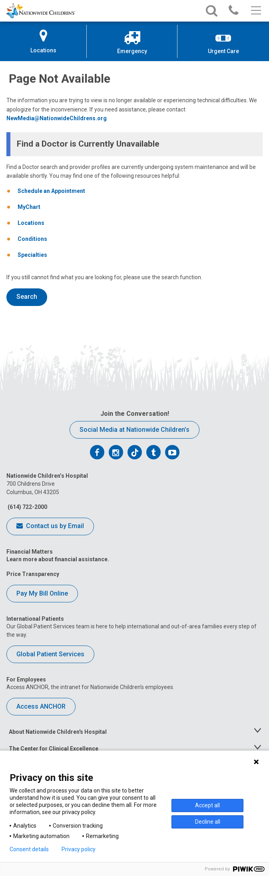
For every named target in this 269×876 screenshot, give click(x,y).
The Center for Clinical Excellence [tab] (53, 748)
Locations (31, 223)
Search (26, 296)
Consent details (29, 849)
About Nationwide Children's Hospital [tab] (58, 732)
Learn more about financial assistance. (57, 559)
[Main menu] (255, 11)
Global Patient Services (50, 654)
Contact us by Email (50, 526)
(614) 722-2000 (26, 507)
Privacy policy (79, 849)
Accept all (207, 805)
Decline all (207, 821)
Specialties (32, 255)
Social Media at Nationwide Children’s (134, 429)
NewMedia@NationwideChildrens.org (56, 118)
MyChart (29, 207)
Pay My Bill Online (42, 593)
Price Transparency (32, 574)
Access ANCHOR (41, 706)
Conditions (32, 239)
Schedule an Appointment (51, 191)
